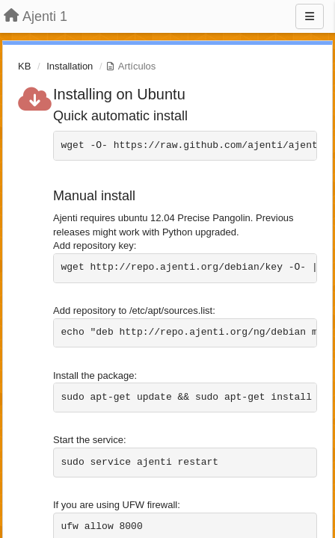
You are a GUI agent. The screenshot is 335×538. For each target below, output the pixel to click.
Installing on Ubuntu (119, 94)
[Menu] (309, 16)
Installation (69, 66)
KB (24, 66)
